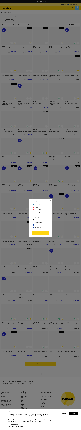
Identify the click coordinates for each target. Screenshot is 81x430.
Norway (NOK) (36, 207)
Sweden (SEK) (36, 204)
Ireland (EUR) (36, 214)
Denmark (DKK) (37, 209)
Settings (64, 413)
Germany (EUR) (37, 220)
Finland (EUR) (36, 212)
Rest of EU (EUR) (37, 227)
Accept (73, 413)
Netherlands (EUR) (37, 222)
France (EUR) (36, 217)
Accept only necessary (17, 426)
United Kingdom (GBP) (38, 225)
